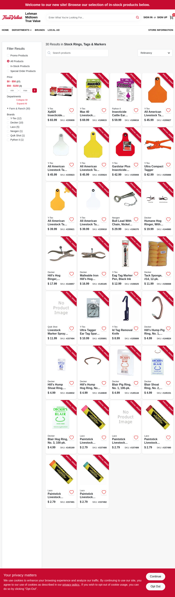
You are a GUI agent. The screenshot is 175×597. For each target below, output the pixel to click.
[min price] (12, 90)
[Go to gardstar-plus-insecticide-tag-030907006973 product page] (125, 154)
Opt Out (155, 586)
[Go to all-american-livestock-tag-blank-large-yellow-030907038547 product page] (93, 154)
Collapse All (21, 100)
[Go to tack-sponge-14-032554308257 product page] (157, 263)
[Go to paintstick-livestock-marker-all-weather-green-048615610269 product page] (93, 481)
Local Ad (54, 30)
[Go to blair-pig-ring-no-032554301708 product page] (125, 372)
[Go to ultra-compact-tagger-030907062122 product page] (157, 154)
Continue (155, 576)
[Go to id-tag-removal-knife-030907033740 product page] (125, 318)
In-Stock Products (20, 66)
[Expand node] (8, 108)
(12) (15, 118)
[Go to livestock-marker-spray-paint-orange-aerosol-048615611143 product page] (61, 318)
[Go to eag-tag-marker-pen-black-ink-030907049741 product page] (125, 263)
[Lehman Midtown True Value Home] (12, 17)
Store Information (160, 30)
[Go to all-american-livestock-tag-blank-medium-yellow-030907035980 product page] (61, 209)
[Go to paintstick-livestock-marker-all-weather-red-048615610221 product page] (157, 427)
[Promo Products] (8, 55)
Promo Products (19, 55)
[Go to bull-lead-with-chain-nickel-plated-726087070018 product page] (125, 209)
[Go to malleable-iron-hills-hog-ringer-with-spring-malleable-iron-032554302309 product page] (93, 263)
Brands (40, 30)
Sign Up (162, 17)
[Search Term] (93, 17)
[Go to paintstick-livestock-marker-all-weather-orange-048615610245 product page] (61, 481)
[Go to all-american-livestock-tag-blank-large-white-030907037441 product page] (61, 154)
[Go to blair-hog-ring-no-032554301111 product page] (61, 427)
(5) (14, 127)
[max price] (25, 90)
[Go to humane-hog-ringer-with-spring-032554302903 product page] (157, 209)
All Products (17, 61)
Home (5, 30)
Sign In (147, 17)
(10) (16, 122)
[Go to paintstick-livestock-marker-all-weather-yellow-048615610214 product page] (125, 427)
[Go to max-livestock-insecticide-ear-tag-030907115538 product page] (93, 100)
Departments (20, 30)
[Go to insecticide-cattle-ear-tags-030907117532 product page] (125, 100)
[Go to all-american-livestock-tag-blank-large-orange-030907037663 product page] (157, 100)
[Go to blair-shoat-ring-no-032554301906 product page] (157, 372)
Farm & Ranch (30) (19, 108)
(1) (16, 131)
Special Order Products (23, 71)
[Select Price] (34, 90)
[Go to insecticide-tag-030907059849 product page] (61, 100)
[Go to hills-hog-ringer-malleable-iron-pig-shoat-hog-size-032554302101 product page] (61, 263)
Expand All (22, 103)
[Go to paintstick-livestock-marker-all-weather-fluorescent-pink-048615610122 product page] (93, 427)
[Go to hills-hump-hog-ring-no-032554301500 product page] (93, 372)
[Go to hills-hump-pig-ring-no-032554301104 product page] (157, 318)
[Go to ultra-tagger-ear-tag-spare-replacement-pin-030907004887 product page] (93, 318)
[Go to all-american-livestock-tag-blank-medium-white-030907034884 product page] (93, 209)
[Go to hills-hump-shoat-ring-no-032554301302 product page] (61, 372)
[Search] (137, 17)
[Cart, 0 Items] (171, 17)
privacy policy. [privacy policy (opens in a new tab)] (71, 584)
